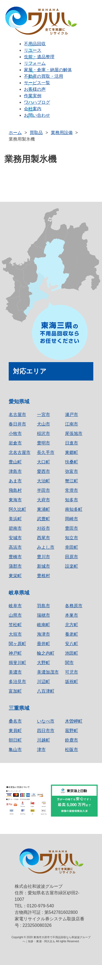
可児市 (71, 672)
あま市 (15, 481)
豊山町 (15, 462)
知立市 (71, 537)
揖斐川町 (17, 662)
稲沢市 (43, 433)
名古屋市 (17, 414)
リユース (32, 50)
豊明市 (43, 443)
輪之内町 (45, 653)
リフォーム (35, 63)
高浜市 (15, 547)
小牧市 (15, 433)
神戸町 (15, 653)
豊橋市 (15, 556)
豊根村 (43, 575)
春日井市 (17, 424)
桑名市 (15, 721)
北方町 (71, 624)
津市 (41, 749)
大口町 (43, 462)
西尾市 (43, 537)
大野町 (43, 662)
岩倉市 (15, 443)
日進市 (71, 443)
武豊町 (43, 518)
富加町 (15, 691)
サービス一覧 (37, 82)
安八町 (71, 643)
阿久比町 (17, 509)
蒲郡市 (15, 566)
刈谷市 (43, 528)
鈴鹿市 (71, 740)
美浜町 (15, 518)
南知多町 (73, 509)
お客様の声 (35, 89)
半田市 (43, 490)
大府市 (43, 500)
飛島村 (15, 490)
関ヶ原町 (17, 643)
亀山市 (15, 749)
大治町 (43, 481)
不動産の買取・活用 (43, 76)
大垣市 (15, 634)
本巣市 (71, 615)
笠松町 (15, 624)
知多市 (71, 500)
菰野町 (71, 730)
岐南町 (43, 624)
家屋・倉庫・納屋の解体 (48, 69)
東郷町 (71, 452)
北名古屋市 (19, 452)
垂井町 (43, 643)
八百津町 (45, 691)
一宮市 (43, 414)
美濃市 (15, 672)
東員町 (15, 730)
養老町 (71, 634)
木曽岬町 (73, 721)
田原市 (71, 556)
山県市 (15, 615)
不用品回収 (35, 43)
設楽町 (71, 566)
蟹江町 (71, 481)
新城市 (43, 566)
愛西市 (43, 471)
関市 (69, 662)
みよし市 (45, 547)
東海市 (15, 500)
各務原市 (73, 605)
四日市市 (45, 730)
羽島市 (43, 605)
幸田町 (71, 547)
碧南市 (15, 528)
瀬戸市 (71, 414)
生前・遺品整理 (39, 56)
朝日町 (15, 740)
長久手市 (45, 452)
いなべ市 (45, 721)
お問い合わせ (37, 115)
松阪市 (71, 749)
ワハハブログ (37, 102)
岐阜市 (15, 605)
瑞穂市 (43, 615)
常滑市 (71, 490)
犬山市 (43, 424)
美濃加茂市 (48, 672)
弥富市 (71, 471)
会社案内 (32, 108)
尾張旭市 (73, 433)
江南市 (71, 424)
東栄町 (15, 575)
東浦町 (43, 509)
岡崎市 (71, 518)
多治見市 (17, 681)
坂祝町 (71, 681)
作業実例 (32, 95)
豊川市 (43, 556)
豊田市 (71, 528)
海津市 (43, 634)
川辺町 (43, 681)
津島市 (15, 471)
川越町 (43, 740)
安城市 (15, 537)
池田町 (71, 653)
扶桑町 (71, 462)
